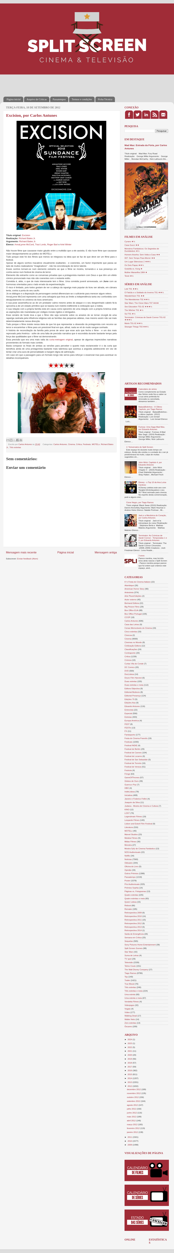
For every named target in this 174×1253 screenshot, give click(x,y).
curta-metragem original (61, 339)
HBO (127, 788)
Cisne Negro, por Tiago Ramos (140, 502)
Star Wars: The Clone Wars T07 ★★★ (142, 303)
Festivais (87, 444)
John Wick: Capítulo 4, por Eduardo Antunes (150, 463)
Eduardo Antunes (132, 706)
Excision (26, 235)
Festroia (128, 770)
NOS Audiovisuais (133, 852)
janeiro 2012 (133, 1132)
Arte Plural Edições (133, 596)
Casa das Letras (132, 624)
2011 (130, 1137)
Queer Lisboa (130, 902)
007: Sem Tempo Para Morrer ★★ (140, 258)
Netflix (127, 856)
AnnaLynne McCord (24, 244)
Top (126, 977)
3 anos (141, 555)
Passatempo (130, 877)
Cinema (71, 444)
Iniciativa (128, 795)
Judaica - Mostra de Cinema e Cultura (141, 806)
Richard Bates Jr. (27, 238)
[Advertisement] (65, 83)
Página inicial (14, 99)
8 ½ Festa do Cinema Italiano (138, 582)
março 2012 (132, 1124)
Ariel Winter (65, 244)
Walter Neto (130, 1019)
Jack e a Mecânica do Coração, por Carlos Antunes (152, 516)
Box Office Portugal (133, 614)
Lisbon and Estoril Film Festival (138, 823)
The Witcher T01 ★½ (134, 310)
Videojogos (129, 1005)
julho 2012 (132, 1109)
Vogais (127, 1009)
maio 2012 (132, 1116)
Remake (128, 909)
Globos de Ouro (132, 781)
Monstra (128, 845)
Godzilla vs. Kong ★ (133, 269)
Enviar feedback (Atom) (27, 558)
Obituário (129, 863)
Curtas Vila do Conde (134, 663)
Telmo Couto (130, 966)
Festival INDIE (131, 745)
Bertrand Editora (132, 603)
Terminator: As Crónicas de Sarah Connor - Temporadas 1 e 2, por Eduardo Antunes (153, 537)
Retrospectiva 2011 (133, 920)
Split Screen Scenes (133, 948)
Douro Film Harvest (133, 678)
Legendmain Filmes (133, 816)
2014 (130, 1078)
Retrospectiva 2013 (133, 927)
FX (126, 731)
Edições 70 (129, 699)
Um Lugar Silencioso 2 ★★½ (138, 261)
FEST (127, 724)
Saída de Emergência (134, 934)
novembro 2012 (134, 1093)
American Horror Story (134, 589)
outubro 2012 (133, 1097)
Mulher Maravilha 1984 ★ (136, 272)
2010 (130, 1141)
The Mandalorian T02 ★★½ (137, 299)
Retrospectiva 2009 (133, 912)
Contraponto (130, 653)
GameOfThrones (132, 777)
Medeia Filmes (131, 838)
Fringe (127, 774)
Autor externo (130, 599)
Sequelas (129, 941)
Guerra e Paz (130, 784)
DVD (127, 671)
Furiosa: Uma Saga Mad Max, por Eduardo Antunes (152, 428)
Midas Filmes (130, 841)
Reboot (128, 905)
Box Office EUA (131, 610)
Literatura (129, 827)
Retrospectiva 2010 (133, 916)
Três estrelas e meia (133, 991)
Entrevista (129, 710)
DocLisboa (129, 674)
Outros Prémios (131, 873)
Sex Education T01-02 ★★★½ (138, 306)
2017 (130, 1067)
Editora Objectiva (132, 688)
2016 (130, 1070)
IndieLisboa (130, 791)
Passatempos (59, 99)
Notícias (128, 859)
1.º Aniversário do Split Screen (139, 447)
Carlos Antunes (60, 444)
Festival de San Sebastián (136, 759)
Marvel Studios (131, 834)
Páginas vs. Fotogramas (135, 891)
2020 (130, 1055)
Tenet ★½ (129, 276)
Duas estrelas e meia (134, 685)
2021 (130, 1051)
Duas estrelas (131, 681)
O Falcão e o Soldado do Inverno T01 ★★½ (144, 292)
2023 (130, 1043)
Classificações (131, 649)
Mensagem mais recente (21, 552)
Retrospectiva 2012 (133, 923)
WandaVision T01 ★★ (134, 296)
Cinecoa (128, 635)
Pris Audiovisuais (132, 884)
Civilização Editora (133, 646)
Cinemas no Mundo (133, 642)
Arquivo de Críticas (37, 99)
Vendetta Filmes (132, 1001)
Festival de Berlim (132, 749)
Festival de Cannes (133, 752)
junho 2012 (132, 1113)
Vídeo (127, 1012)
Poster (127, 880)
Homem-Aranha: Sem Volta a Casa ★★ (142, 254)
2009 (130, 1145)
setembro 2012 (134, 1101)
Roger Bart (52, 244)
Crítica (79, 444)
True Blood (129, 984)
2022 (130, 1047)
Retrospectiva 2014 (133, 930)
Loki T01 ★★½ (131, 289)
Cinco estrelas (131, 631)
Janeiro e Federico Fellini (136, 799)
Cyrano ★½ (130, 241)
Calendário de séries (148, 389)
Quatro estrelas (131, 895)
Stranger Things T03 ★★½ (137, 327)
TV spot (128, 959)
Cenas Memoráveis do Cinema (138, 628)
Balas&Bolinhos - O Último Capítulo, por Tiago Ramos (150, 408)
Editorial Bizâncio (132, 692)
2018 (130, 1063)
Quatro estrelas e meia (135, 898)
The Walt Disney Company (136, 969)
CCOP (127, 617)
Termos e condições (82, 99)
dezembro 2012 (134, 1089)
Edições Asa (130, 702)
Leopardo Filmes (132, 820)
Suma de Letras (132, 955)
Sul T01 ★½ (130, 314)
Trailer (127, 980)
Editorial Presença (133, 696)
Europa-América (132, 720)
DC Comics (130, 667)
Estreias (128, 717)
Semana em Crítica (133, 937)
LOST (127, 813)
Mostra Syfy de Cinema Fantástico (140, 848)
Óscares (128, 1026)
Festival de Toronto (133, 763)
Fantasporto (130, 735)
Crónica (128, 660)
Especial (128, 713)
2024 (130, 1039)
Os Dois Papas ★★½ (134, 265)
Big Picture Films (132, 607)
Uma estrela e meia (133, 998)
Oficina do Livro (131, 866)
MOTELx (96, 444)
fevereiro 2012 (133, 1128)
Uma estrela (130, 994)
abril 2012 (131, 1120)
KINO (127, 809)
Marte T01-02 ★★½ (133, 323)
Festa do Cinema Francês (136, 738)
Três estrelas (15, 447)
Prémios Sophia (132, 888)
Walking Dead (131, 1016)
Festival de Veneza (133, 767)
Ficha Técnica (105, 99)
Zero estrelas (130, 1023)
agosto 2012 (133, 1105)
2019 (130, 1059)
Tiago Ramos (130, 973)
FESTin (128, 728)
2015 (130, 1074)
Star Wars (129, 952)
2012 (130, 1086)
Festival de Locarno (133, 756)
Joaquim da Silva (132, 802)
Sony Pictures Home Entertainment (140, 944)
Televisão (129, 962)
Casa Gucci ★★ (132, 245)
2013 (130, 1082)
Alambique (129, 585)
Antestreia (129, 592)
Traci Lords (40, 244)
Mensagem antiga (106, 552)
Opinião (128, 870)
